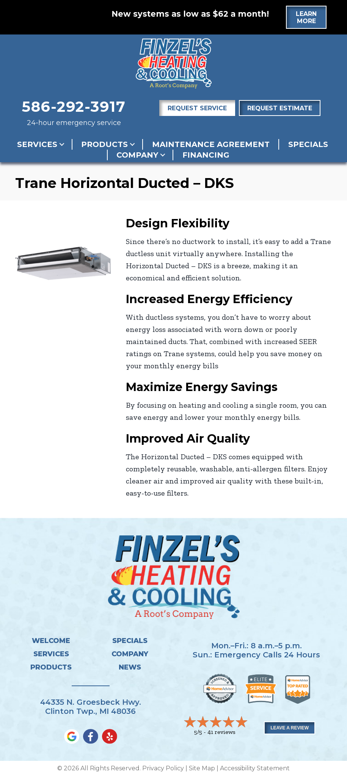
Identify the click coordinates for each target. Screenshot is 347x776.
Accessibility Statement (255, 768)
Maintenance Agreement (211, 144)
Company (137, 155)
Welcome (51, 641)
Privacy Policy (163, 768)
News (130, 667)
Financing (205, 155)
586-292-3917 (74, 107)
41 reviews (221, 731)
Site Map (202, 768)
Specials (308, 144)
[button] (61, 144)
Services (37, 144)
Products (104, 144)
